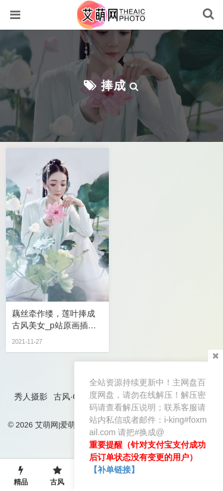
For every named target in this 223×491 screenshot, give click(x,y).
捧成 (113, 85)
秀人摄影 (31, 396)
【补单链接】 (114, 469)
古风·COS (72, 396)
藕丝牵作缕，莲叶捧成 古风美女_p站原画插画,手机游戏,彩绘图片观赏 (55, 320)
